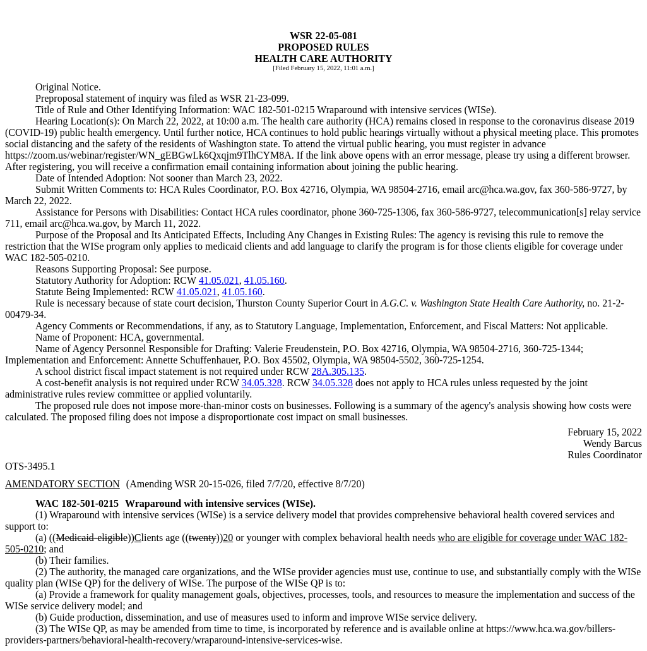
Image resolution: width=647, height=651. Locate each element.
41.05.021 (219, 280)
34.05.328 (262, 382)
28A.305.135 (337, 371)
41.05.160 (264, 280)
